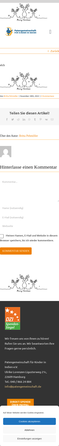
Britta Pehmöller (11, 96)
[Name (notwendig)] (29, 208)
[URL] (29, 225)
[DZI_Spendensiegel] (12, 308)
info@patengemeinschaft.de (23, 386)
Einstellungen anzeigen (29, 438)
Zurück (55, 51)
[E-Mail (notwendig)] (29, 217)
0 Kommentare (47, 96)
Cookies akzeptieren (29, 421)
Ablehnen (29, 430)
